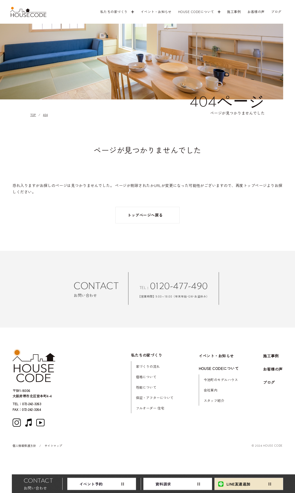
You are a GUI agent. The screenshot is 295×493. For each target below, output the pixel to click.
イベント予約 (91, 485)
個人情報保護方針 (24, 446)
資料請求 (163, 485)
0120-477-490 (179, 289)
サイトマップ (53, 446)
